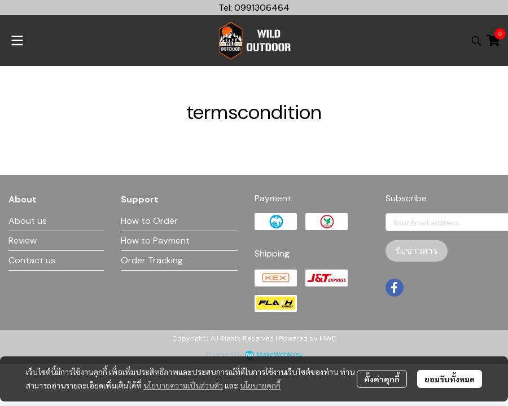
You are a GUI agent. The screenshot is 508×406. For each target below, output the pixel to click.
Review (22, 240)
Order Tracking (152, 260)
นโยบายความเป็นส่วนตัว (183, 385)
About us (27, 221)
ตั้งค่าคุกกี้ (382, 379)
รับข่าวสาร (416, 251)
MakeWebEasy (279, 355)
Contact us (31, 260)
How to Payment (155, 240)
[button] (476, 40)
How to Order (149, 221)
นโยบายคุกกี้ (260, 385)
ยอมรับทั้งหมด (449, 379)
